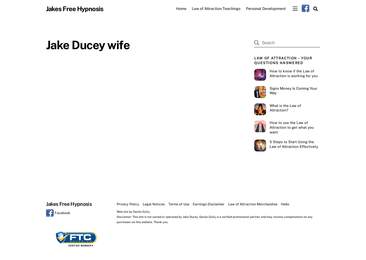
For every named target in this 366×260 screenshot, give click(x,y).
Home (181, 8)
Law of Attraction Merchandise (252, 204)
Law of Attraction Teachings (216, 8)
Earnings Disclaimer (208, 204)
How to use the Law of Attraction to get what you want (292, 127)
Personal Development (266, 8)
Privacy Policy (128, 204)
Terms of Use (178, 204)
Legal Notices (154, 204)
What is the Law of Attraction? (285, 108)
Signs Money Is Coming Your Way (293, 90)
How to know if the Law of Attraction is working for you (294, 73)
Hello (285, 204)
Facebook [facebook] (58, 213)
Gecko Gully (141, 211)
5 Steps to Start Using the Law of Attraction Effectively (294, 144)
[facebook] (305, 8)
